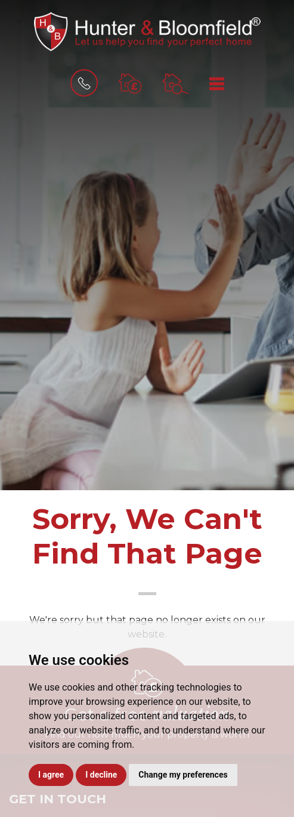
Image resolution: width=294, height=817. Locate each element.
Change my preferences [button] (182, 774)
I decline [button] (101, 774)
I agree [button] (51, 774)
